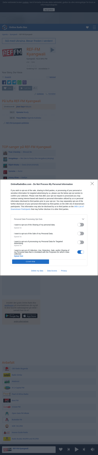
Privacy (64, 271)
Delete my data (37, 271)
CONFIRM (30, 262)
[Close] (93, 184)
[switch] (80, 224)
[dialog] (49, 227)
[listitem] (49, 219)
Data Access (52, 271)
